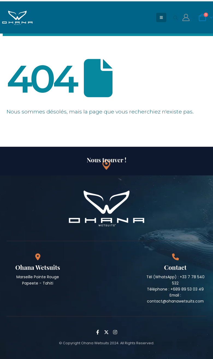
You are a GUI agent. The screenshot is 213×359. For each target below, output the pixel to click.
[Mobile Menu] (161, 17)
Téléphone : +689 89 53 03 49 (175, 289)
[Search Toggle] (175, 17)
